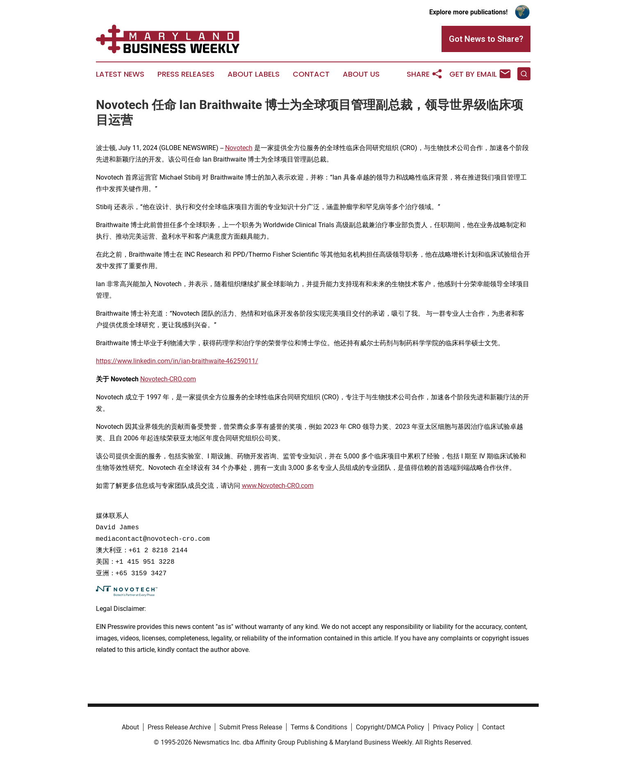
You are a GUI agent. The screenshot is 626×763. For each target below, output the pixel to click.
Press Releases (185, 74)
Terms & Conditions (319, 727)
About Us (361, 74)
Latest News (120, 74)
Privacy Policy (453, 727)
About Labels (254, 74)
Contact (311, 74)
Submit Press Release (250, 727)
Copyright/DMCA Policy (390, 727)
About (130, 727)
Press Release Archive (179, 727)
